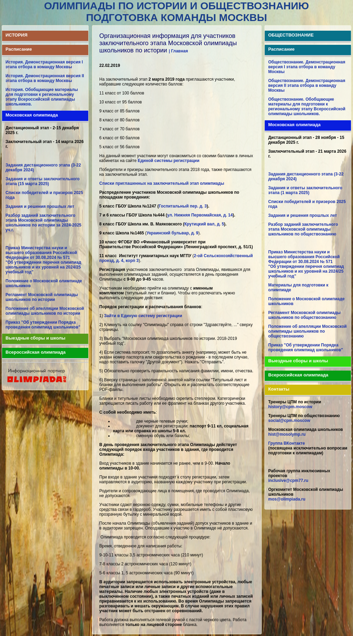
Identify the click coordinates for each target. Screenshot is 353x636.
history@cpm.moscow (290, 406)
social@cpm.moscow (289, 420)
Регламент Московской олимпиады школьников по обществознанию (304, 315)
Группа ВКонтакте (286, 443)
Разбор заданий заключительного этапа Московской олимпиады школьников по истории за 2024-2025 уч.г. (43, 222)
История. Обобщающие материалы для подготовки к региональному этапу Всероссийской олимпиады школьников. (42, 97)
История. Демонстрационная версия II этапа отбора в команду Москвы (45, 78)
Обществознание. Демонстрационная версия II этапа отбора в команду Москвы (306, 85)
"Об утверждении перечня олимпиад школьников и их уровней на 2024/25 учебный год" (43, 267)
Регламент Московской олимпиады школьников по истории (42, 297)
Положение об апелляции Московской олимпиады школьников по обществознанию (307, 331)
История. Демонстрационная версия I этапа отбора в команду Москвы (44, 64)
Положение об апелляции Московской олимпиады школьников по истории (45, 311)
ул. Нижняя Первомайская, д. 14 (200, 215)
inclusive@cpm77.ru (288, 480)
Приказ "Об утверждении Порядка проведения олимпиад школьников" (43, 325)
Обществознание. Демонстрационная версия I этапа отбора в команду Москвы (306, 67)
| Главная (178, 51)
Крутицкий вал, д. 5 (204, 224)
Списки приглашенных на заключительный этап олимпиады (161, 183)
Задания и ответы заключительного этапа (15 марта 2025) (43, 181)
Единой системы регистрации (168, 160)
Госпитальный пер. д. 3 (182, 206)
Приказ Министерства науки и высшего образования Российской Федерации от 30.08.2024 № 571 (41, 252)
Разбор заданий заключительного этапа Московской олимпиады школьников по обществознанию (303, 229)
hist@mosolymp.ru (286, 434)
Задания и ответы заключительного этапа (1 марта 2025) (305, 190)
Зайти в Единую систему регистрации (143, 315)
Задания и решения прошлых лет (40, 206)
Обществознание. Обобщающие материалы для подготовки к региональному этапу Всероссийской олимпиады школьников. (306, 106)
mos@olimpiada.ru (286, 499)
